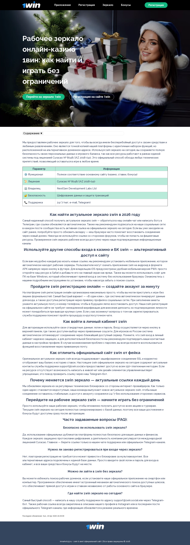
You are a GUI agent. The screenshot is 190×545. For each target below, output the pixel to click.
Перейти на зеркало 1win (43, 97)
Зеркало (107, 4)
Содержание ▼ (33, 133)
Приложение (62, 4)
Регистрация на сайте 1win (91, 97)
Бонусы (126, 4)
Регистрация (86, 4)
